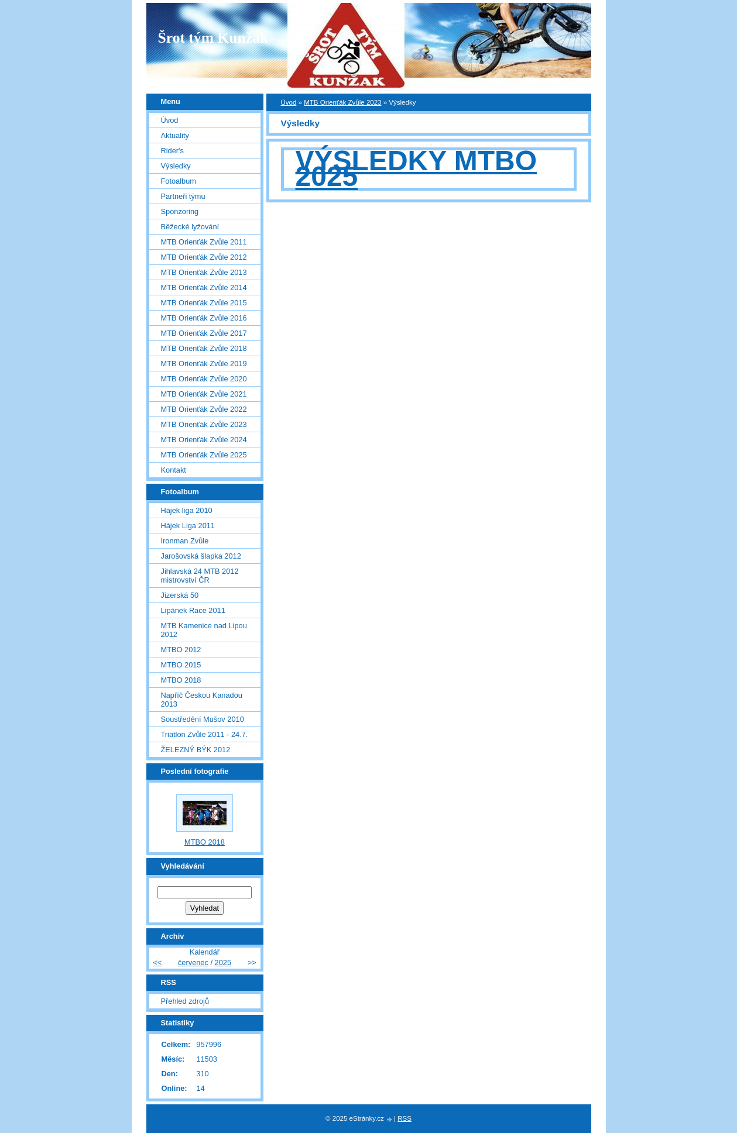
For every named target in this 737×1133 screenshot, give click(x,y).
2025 (223, 962)
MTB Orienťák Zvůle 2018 (204, 348)
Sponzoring (180, 211)
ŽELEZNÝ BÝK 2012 (196, 749)
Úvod (289, 102)
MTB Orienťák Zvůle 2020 (204, 378)
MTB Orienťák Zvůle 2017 (204, 333)
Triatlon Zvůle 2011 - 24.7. (204, 734)
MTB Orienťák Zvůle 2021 (204, 394)
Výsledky (176, 165)
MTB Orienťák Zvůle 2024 (204, 439)
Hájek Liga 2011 (188, 525)
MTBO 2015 (181, 664)
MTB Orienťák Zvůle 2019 (204, 363)
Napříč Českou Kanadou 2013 (201, 699)
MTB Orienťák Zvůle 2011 (204, 241)
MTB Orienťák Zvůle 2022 (204, 409)
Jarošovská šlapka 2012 (201, 556)
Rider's (172, 150)
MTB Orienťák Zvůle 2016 (204, 318)
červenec (193, 962)
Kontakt (173, 470)
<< (157, 962)
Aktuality (175, 135)
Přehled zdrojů (185, 1001)
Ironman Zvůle (185, 540)
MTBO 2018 (181, 680)
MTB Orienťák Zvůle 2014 (204, 287)
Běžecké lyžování (190, 226)
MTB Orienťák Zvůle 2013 (204, 272)
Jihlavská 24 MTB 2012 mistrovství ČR (200, 575)
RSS (404, 1118)
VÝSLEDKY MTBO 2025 (416, 168)
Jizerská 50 (180, 595)
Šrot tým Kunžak (213, 37)
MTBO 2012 (181, 649)
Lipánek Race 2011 (193, 610)
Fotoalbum (178, 181)
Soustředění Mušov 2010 (202, 719)
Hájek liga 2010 (186, 510)
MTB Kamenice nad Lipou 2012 (204, 630)
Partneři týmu (183, 196)
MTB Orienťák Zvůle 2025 (204, 454)
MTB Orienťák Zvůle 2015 (204, 302)
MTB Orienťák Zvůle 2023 (342, 102)
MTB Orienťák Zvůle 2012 (204, 257)
